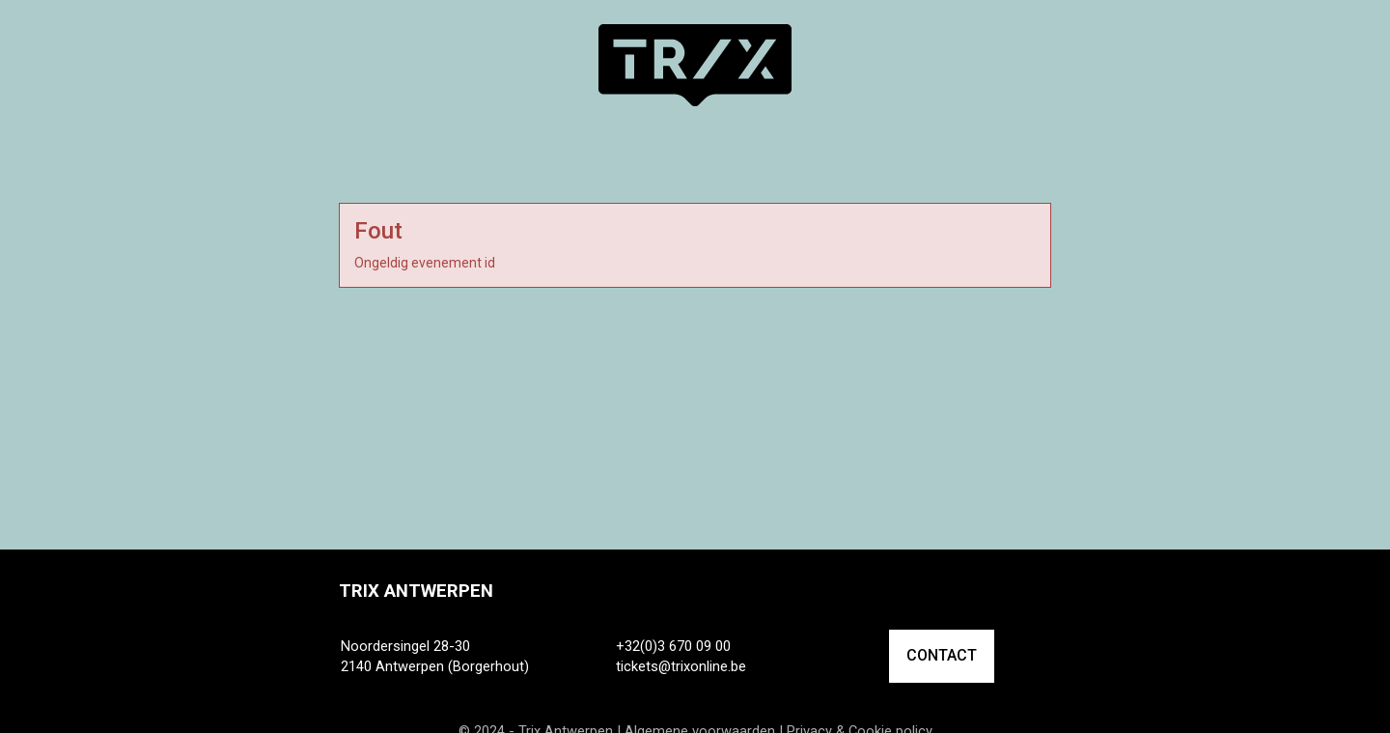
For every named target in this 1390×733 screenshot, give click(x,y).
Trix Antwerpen (416, 591)
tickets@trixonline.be (681, 666)
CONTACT (941, 655)
